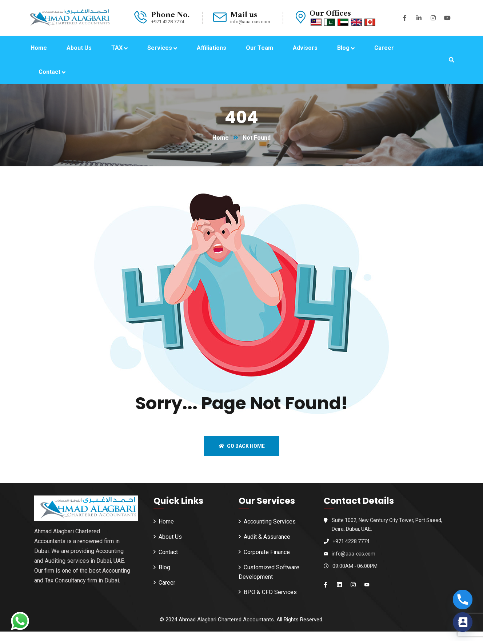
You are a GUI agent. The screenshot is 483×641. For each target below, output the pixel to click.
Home (220, 137)
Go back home (242, 446)
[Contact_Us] (462, 622)
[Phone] (462, 599)
